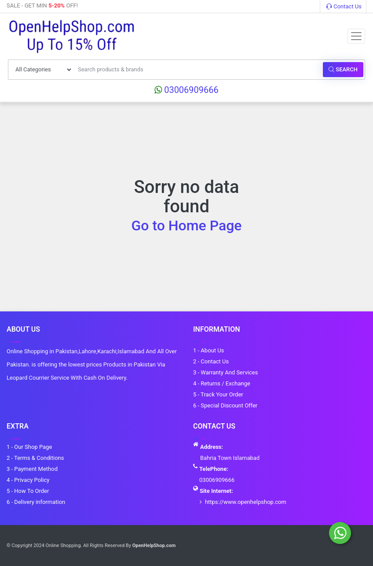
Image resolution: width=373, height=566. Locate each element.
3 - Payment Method (32, 469)
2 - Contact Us (211, 361)
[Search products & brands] (198, 69)
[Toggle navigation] (356, 36)
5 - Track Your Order (218, 394)
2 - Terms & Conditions (35, 458)
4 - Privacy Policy (28, 480)
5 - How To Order (28, 491)
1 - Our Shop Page (29, 447)
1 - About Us (208, 350)
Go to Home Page (187, 225)
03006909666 (186, 90)
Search (343, 69)
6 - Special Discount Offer (225, 405)
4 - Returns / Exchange (221, 383)
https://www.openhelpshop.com (245, 502)
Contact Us (344, 6)
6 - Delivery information (36, 502)
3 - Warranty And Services (225, 372)
